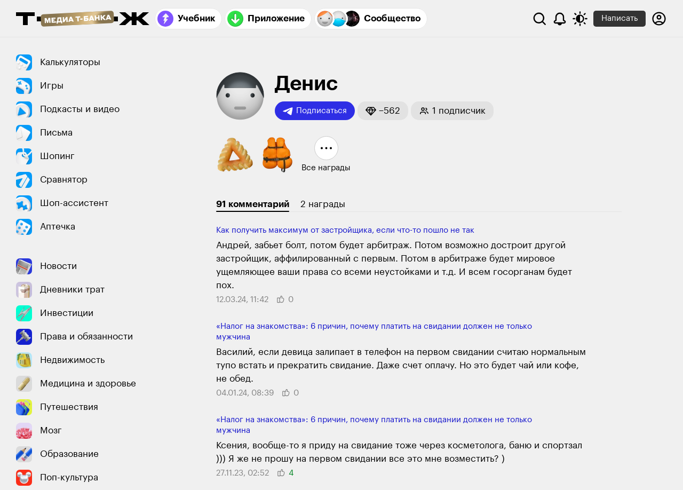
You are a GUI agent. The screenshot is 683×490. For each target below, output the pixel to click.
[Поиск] (539, 19)
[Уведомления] (560, 19)
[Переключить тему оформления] (580, 19)
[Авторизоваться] (659, 19)
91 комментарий (252, 204)
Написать (619, 18)
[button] (383, 110)
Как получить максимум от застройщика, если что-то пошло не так (345, 230)
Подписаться (315, 111)
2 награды (322, 204)
